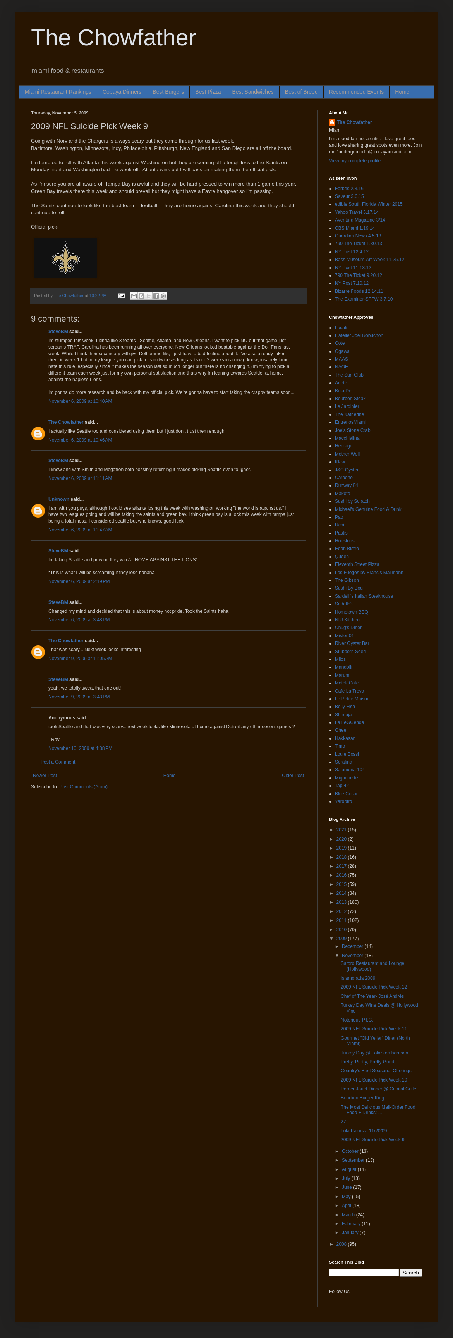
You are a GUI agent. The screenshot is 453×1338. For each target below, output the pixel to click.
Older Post (293, 775)
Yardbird (343, 801)
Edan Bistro (347, 548)
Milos (340, 659)
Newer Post (45, 775)
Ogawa (342, 351)
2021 (342, 829)
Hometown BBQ (351, 612)
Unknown (58, 499)
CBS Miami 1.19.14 (355, 228)
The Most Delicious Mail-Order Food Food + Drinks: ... (378, 1109)
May (347, 1196)
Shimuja (343, 714)
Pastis (341, 533)
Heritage (343, 446)
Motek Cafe (347, 683)
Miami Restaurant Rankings (58, 92)
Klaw (340, 461)
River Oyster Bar (352, 643)
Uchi (339, 525)
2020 (342, 839)
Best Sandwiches (252, 92)
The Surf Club (349, 375)
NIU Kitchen (347, 620)
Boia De (343, 391)
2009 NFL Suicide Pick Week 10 (374, 1080)
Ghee (340, 730)
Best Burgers (168, 92)
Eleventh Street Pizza (357, 564)
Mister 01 (344, 635)
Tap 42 (342, 785)
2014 (342, 893)
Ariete (341, 382)
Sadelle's (344, 604)
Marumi (342, 675)
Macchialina (347, 438)
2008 (342, 1244)
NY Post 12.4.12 (352, 252)
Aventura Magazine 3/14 (360, 220)
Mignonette (346, 778)
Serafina (343, 762)
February (352, 1223)
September (354, 1160)
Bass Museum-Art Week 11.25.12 (369, 259)
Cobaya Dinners (122, 92)
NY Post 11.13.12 (353, 267)
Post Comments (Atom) (83, 786)
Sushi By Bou (349, 588)
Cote (340, 343)
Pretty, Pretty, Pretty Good (367, 1062)
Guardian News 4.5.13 (358, 236)
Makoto (342, 493)
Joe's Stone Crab (353, 430)
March (349, 1215)
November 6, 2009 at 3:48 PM (79, 620)
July (347, 1178)
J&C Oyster (347, 470)
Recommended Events (356, 92)
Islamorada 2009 (358, 978)
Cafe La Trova (349, 691)
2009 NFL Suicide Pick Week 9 (373, 1139)
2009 (342, 938)
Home (402, 92)
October (351, 1151)
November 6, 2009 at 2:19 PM (79, 581)
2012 (342, 911)
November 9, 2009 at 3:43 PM (79, 697)
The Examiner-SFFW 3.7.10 (364, 299)
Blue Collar (346, 793)
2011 (342, 920)
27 (343, 1122)
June (347, 1187)
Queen (342, 556)
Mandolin (344, 667)
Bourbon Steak (350, 398)
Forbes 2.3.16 (349, 188)
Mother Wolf (347, 454)
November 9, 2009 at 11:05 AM (80, 658)
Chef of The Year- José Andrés (372, 996)
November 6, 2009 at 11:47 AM (80, 530)
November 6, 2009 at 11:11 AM (80, 478)
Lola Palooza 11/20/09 (364, 1130)
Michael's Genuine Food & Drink (368, 509)
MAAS (341, 359)
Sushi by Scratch (352, 501)
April (347, 1205)
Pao (339, 517)
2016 (342, 875)
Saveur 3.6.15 (349, 196)
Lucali (341, 327)
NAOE (341, 367)
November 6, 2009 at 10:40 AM (80, 401)
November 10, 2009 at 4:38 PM (80, 748)
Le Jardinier (347, 406)
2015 (342, 884)
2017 (342, 866)
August (350, 1169)
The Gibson (347, 580)
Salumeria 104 (350, 769)
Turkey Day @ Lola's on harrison (374, 1053)
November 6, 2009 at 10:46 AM (80, 440)
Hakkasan (345, 738)
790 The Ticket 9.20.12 (358, 275)
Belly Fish (345, 706)
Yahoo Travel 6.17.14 (357, 212)
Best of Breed (301, 92)
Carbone (344, 477)
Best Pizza (208, 92)
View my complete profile (355, 160)
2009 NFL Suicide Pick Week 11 (374, 1029)
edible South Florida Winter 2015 (369, 204)
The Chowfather (113, 37)
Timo (340, 746)
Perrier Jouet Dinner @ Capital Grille (378, 1089)
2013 (342, 902)
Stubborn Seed (350, 651)
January (351, 1232)
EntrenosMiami (350, 422)
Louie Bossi (347, 754)
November (353, 955)
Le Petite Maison (352, 699)
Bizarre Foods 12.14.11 (359, 291)
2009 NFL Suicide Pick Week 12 (374, 987)
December (353, 946)
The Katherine (349, 414)
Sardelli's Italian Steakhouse (364, 596)
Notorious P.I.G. (357, 1020)
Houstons (345, 540)
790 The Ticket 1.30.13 (358, 243)
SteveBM (58, 331)
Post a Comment (58, 762)
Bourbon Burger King (362, 1098)
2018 (342, 857)
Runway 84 (346, 485)
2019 (342, 848)
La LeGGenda (349, 722)
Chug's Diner (348, 627)
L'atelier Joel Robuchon (359, 335)
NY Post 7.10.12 (352, 283)
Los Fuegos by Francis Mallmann (369, 572)
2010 (342, 929)
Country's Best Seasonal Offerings (376, 1070)
